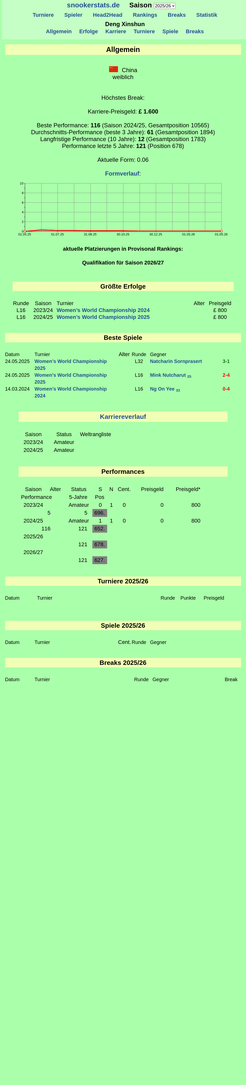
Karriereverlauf (123, 416)
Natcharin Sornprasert (176, 361)
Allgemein (59, 31)
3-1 (226, 361)
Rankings (145, 15)
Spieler (73, 15)
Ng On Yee (165, 389)
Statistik (207, 15)
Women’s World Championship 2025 (103, 317)
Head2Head (107, 15)
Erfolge (88, 31)
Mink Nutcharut (170, 375)
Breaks (176, 15)
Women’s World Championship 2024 (103, 310)
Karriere (115, 31)
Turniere (43, 15)
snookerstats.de (93, 5)
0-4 (226, 389)
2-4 (226, 375)
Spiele (170, 31)
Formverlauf (122, 173)
